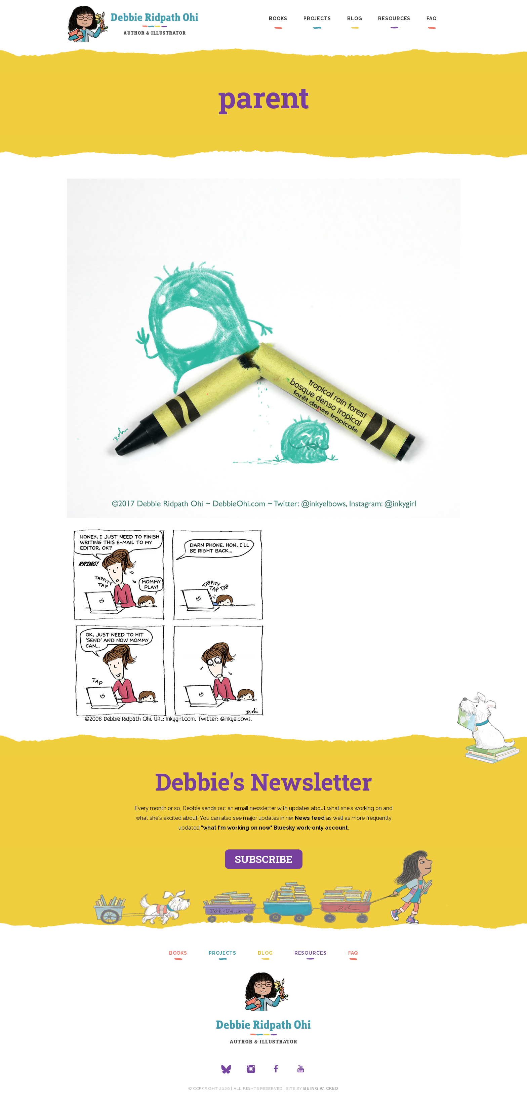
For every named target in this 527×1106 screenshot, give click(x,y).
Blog (354, 18)
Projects (317, 18)
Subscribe (263, 859)
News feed (310, 818)
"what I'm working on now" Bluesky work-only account (274, 828)
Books (278, 18)
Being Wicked (320, 1088)
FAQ (432, 18)
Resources (394, 18)
